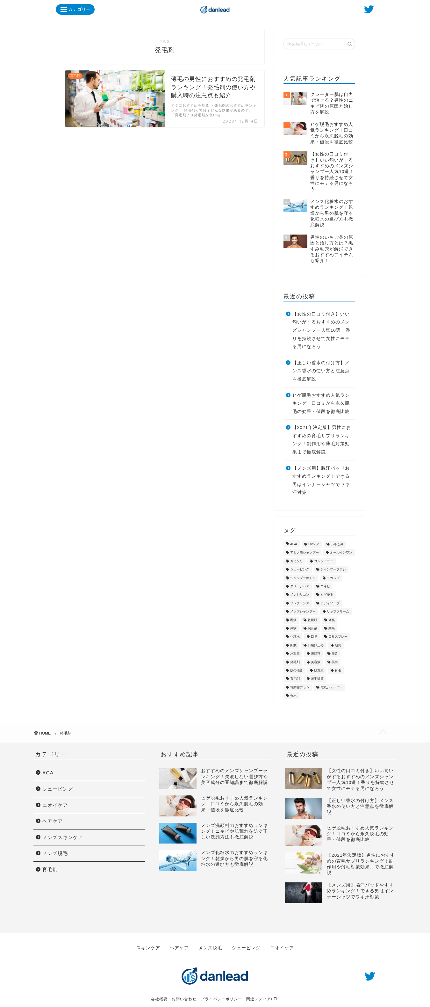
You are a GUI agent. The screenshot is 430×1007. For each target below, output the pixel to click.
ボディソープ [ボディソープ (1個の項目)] (330, 603)
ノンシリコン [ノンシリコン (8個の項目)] (299, 595)
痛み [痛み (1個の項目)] (335, 654)
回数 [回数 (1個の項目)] (293, 645)
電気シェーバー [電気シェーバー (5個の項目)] (331, 687)
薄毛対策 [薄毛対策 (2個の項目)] (317, 679)
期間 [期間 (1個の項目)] (338, 645)
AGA (48, 772)
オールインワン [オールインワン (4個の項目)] (341, 552)
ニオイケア (55, 805)
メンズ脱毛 (55, 853)
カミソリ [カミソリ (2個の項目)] (296, 561)
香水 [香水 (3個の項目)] (293, 695)
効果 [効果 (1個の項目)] (331, 628)
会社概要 (159, 994)
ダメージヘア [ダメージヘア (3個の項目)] (299, 586)
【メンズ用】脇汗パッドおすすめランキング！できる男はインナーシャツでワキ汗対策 (321, 480)
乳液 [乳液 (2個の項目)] (293, 620)
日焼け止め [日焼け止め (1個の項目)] (316, 645)
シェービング (57, 789)
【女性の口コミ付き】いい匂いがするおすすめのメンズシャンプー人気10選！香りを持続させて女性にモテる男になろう (321, 330)
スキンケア (149, 945)
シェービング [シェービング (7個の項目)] (299, 569)
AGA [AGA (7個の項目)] (293, 544)
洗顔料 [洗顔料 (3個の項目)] (315, 654)
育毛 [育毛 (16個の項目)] (338, 670)
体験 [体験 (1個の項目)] (293, 628)
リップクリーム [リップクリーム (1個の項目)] (338, 611)
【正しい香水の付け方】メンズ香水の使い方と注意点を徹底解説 (321, 370)
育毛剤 (50, 869)
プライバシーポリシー (221, 994)
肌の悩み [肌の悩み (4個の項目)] (296, 670)
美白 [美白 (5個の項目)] (335, 662)
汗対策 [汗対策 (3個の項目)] (295, 654)
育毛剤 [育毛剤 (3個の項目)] (295, 679)
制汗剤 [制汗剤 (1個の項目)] (312, 628)
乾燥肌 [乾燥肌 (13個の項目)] (312, 620)
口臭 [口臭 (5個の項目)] (314, 637)
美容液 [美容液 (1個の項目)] (315, 662)
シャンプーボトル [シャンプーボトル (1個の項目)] (303, 578)
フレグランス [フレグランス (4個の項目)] (299, 603)
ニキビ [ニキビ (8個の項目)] (325, 586)
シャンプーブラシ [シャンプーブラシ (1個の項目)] (333, 569)
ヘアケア (52, 821)
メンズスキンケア (62, 837)
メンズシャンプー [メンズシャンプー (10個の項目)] (303, 611)
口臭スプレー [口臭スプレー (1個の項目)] (338, 637)
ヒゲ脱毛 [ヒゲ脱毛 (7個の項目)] (326, 595)
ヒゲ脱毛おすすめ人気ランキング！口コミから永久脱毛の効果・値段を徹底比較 (321, 403)
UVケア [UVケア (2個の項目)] (313, 544)
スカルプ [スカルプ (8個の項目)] (333, 578)
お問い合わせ (184, 994)
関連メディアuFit (262, 994)
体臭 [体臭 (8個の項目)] (331, 620)
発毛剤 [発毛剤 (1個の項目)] (295, 662)
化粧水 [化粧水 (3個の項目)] (295, 637)
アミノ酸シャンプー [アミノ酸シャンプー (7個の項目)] (304, 552)
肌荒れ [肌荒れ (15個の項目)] (319, 670)
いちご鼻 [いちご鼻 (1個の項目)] (337, 544)
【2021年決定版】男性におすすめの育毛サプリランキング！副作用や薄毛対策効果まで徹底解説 (321, 439)
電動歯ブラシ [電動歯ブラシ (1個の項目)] (299, 687)
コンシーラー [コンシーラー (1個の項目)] (323, 561)
